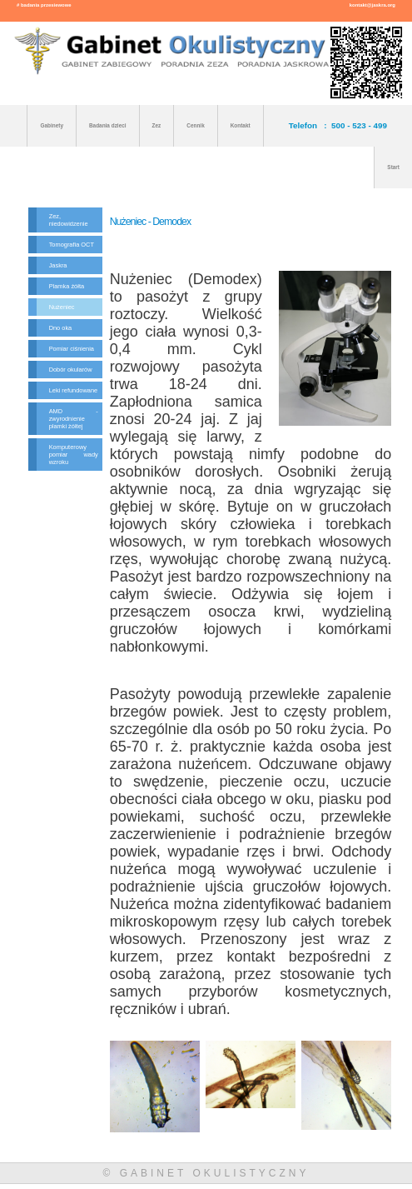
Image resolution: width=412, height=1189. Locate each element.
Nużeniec (62, 307)
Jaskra (58, 265)
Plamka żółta (66, 286)
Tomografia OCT (71, 244)
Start (393, 167)
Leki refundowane (73, 390)
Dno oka (60, 328)
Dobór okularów (70, 369)
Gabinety (51, 125)
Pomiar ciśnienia (71, 348)
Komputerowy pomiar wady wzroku (73, 454)
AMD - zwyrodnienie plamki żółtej (73, 418)
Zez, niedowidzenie (68, 219)
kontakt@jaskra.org (372, 4)
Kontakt (241, 125)
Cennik (195, 125)
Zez (156, 125)
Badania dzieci (108, 125)
